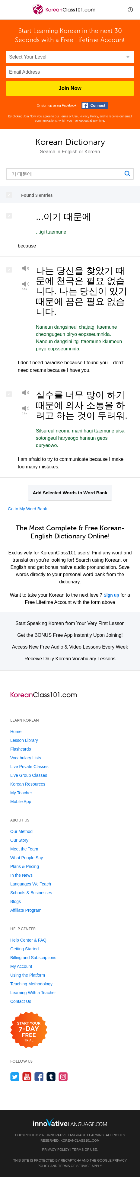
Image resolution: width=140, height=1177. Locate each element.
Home (15, 731)
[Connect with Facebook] (95, 105)
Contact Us (20, 1001)
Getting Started (24, 948)
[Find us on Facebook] (39, 1076)
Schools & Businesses (31, 892)
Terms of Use (69, 116)
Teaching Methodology (31, 983)
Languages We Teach (30, 884)
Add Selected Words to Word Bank (70, 492)
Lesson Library (24, 740)
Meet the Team (24, 849)
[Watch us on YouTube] (27, 1076)
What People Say (26, 857)
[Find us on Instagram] (63, 1076)
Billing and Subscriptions (33, 957)
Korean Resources (27, 784)
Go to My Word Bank (27, 508)
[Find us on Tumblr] (51, 1076)
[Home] (64, 14)
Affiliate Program (25, 910)
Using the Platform (27, 975)
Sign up (111, 595)
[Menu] (9, 9)
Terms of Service (74, 1166)
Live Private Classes (29, 766)
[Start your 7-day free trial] (28, 1030)
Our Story (19, 840)
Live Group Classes (28, 775)
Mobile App (20, 801)
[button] (130, 9)
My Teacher (21, 792)
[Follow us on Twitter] (15, 1076)
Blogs (15, 901)
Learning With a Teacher (33, 992)
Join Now (70, 88)
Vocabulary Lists (25, 757)
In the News (21, 875)
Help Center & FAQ (28, 940)
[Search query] (70, 174)
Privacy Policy (88, 116)
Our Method (21, 831)
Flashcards (20, 749)
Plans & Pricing (24, 866)
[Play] (25, 269)
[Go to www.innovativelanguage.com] (70, 1122)
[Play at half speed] (25, 285)
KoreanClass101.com (80, 1140)
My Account (21, 966)
